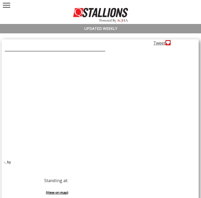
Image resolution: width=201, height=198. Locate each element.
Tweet (159, 43)
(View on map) (57, 192)
